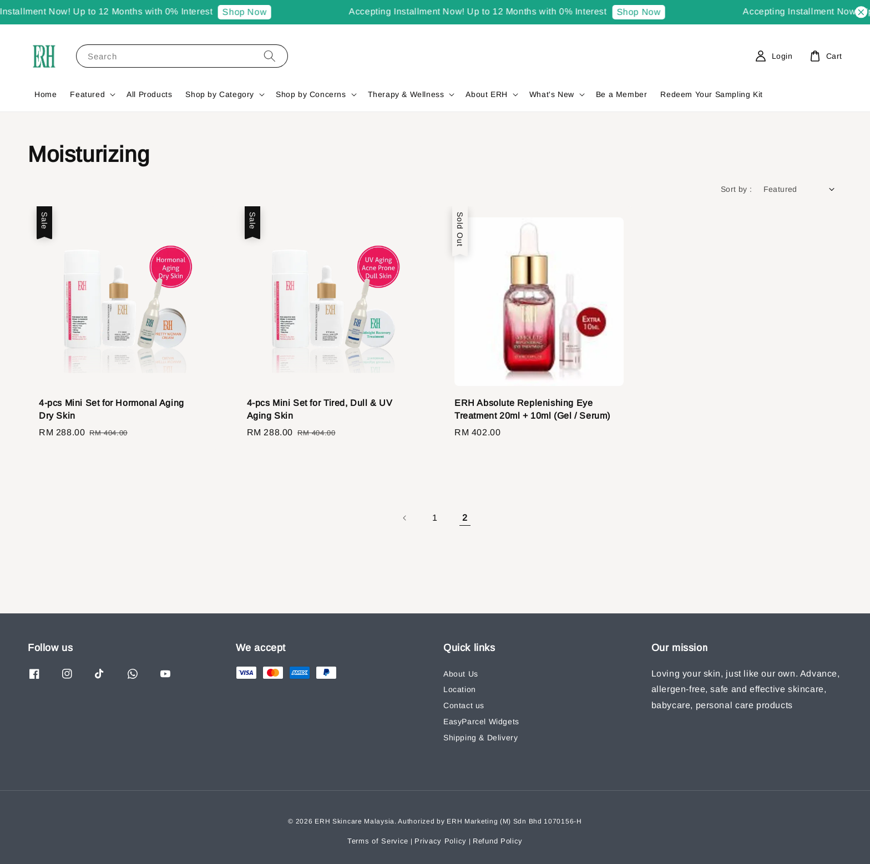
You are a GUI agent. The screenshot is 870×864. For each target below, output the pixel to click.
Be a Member (622, 94)
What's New (551, 94)
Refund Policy (498, 841)
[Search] (269, 56)
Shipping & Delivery (480, 737)
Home (45, 94)
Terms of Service (377, 841)
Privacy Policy (440, 841)
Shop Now (258, 12)
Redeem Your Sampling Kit (711, 94)
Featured (87, 94)
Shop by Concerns (311, 94)
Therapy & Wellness (406, 94)
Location (459, 689)
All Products (149, 94)
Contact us (463, 705)
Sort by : (736, 189)
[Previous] (405, 518)
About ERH (486, 94)
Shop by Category (219, 94)
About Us (460, 673)
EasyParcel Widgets (481, 721)
